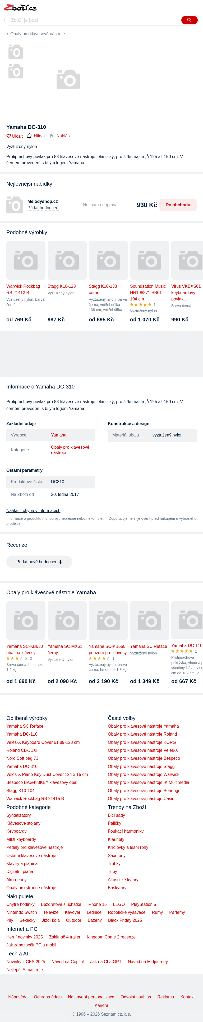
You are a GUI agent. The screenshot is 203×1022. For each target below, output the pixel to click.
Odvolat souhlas (136, 997)
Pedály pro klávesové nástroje (34, 847)
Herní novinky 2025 (24, 937)
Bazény (95, 920)
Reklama (165, 997)
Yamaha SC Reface (24, 726)
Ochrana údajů (48, 997)
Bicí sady (116, 815)
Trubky (114, 863)
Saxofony (117, 855)
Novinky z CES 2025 (25, 961)
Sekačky (27, 920)
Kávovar (72, 912)
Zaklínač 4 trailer (64, 937)
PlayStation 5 (143, 904)
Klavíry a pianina (22, 863)
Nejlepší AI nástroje (24, 969)
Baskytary (117, 887)
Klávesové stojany (23, 823)
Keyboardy (16, 831)
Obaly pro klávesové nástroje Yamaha (143, 726)
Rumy (157, 912)
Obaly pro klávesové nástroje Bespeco (144, 758)
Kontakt (187, 997)
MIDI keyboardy (21, 839)
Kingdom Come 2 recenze (111, 937)
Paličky (114, 823)
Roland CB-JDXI (21, 750)
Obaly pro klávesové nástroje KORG (142, 742)
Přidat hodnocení (43, 208)
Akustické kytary (123, 879)
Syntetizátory (18, 815)
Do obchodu (178, 205)
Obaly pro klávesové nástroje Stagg (141, 766)
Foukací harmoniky (126, 831)
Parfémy (177, 912)
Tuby (112, 871)
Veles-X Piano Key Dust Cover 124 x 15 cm (47, 774)
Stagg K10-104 (20, 790)
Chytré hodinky (20, 904)
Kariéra (101, 1005)
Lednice (94, 912)
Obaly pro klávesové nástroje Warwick (143, 774)
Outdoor (73, 920)
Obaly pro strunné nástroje (31, 887)
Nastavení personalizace (91, 997)
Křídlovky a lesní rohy (128, 847)
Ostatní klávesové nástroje (31, 855)
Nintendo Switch (21, 912)
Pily (9, 920)
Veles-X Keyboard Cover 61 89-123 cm (43, 742)
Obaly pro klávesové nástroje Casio (141, 798)
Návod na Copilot (68, 961)
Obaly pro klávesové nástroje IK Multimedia (148, 782)
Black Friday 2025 (125, 920)
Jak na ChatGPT (105, 961)
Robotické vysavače (126, 912)
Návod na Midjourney (148, 961)
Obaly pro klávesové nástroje (37, 34)
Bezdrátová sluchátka (61, 904)
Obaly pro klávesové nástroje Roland (142, 734)
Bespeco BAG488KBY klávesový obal (41, 782)
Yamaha (58, 435)
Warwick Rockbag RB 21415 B (35, 798)
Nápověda (17, 997)
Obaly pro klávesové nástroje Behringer (145, 790)
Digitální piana (19, 871)
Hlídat (36, 136)
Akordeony (16, 879)
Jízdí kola (51, 920)
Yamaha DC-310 (22, 766)
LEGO (119, 904)
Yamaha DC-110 (22, 734)
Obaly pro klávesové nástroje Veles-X (143, 750)
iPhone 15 (97, 904)
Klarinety (116, 839)
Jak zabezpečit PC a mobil (31, 945)
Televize (51, 912)
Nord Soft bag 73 (22, 758)
